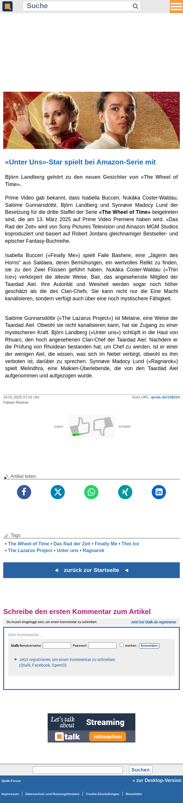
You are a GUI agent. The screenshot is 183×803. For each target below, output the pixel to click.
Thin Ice (130, 543)
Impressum (10, 794)
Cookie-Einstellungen (102, 794)
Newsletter (134, 794)
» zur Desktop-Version (157, 780)
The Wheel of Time (28, 543)
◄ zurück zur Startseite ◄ (92, 570)
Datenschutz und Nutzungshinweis (52, 794)
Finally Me (106, 543)
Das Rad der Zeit (71, 543)
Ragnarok (93, 550)
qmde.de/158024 (165, 397)
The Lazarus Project (30, 550)
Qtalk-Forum (11, 781)
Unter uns (68, 550)
